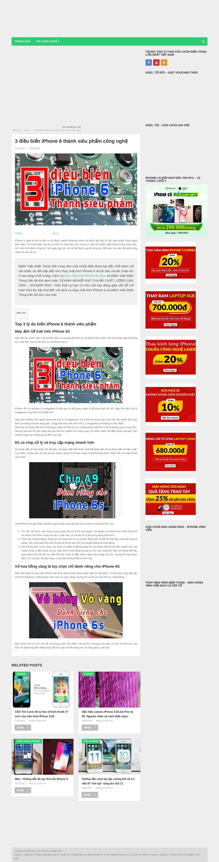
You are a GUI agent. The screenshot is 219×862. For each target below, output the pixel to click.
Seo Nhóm (20, 148)
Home (18, 130)
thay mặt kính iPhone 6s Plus (85, 276)
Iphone (27, 130)
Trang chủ (23, 41)
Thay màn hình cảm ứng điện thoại (47, 851)
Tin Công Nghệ (47, 41)
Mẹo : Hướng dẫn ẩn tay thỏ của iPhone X (41, 779)
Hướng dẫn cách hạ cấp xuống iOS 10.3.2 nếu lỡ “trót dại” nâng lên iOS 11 (108, 781)
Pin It (55, 233)
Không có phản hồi (37, 721)
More (23, 727)
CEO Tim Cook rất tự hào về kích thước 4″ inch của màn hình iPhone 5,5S (41, 714)
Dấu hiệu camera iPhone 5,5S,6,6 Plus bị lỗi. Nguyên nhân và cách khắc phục (107, 714)
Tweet (18, 233)
